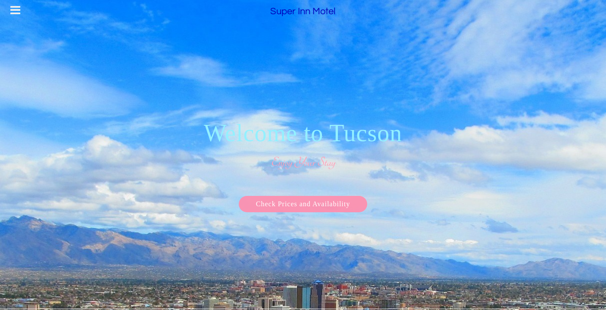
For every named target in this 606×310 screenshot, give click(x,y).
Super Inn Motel (303, 11)
